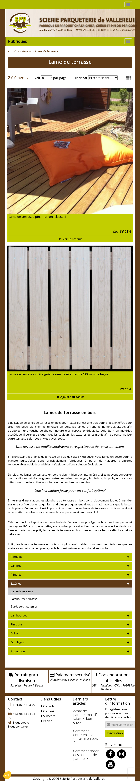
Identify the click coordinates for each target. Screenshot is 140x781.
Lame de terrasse (22, 591)
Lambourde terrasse (24, 599)
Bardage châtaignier (24, 606)
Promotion (18, 651)
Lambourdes (19, 615)
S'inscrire (49, 716)
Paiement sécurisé (73, 675)
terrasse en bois (47, 474)
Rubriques (17, 41)
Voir (37, 78)
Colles (14, 633)
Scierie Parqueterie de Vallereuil (83, 779)
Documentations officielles (114, 677)
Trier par (80, 78)
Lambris (16, 566)
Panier (47, 721)
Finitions (16, 624)
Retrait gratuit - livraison (29, 677)
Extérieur (17, 583)
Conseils (48, 706)
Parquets (16, 557)
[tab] (70, 557)
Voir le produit (70, 239)
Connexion (50, 711)
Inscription (115, 733)
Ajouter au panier (70, 397)
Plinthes (16, 574)
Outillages (17, 642)
